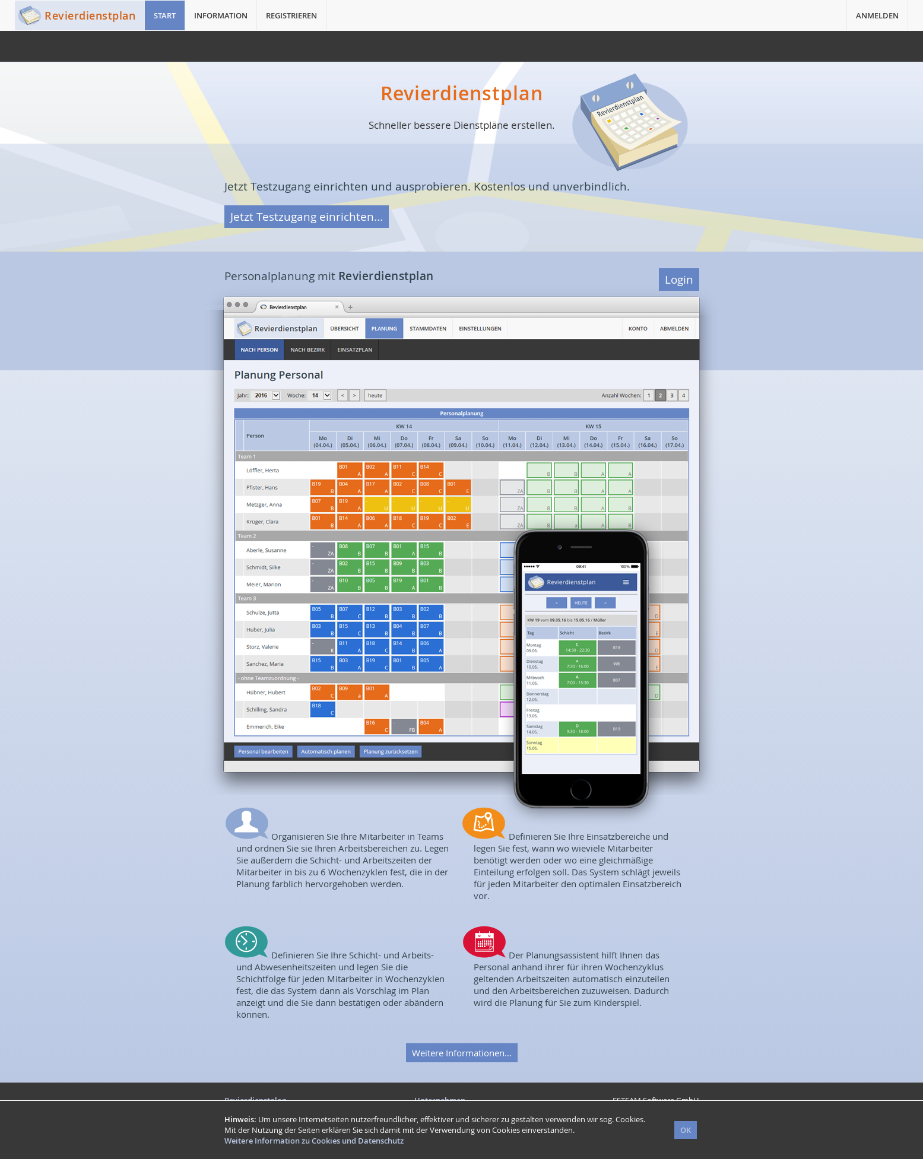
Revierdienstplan (90, 15)
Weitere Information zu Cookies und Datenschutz (314, 1140)
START (165, 15)
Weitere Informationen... (462, 1053)
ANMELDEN (877, 15)
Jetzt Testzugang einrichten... (306, 216)
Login (679, 279)
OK (685, 1130)
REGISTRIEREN (291, 15)
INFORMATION (221, 15)
